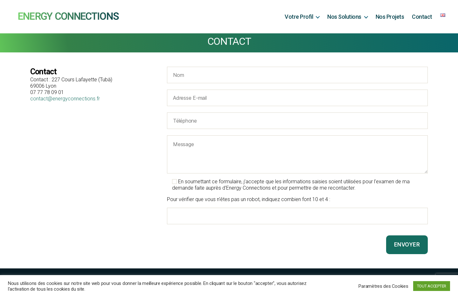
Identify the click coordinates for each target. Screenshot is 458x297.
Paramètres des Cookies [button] (383, 286)
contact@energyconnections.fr (65, 99)
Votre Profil (299, 16)
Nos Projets (390, 16)
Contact (422, 16)
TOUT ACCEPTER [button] (432, 286)
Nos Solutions (344, 16)
